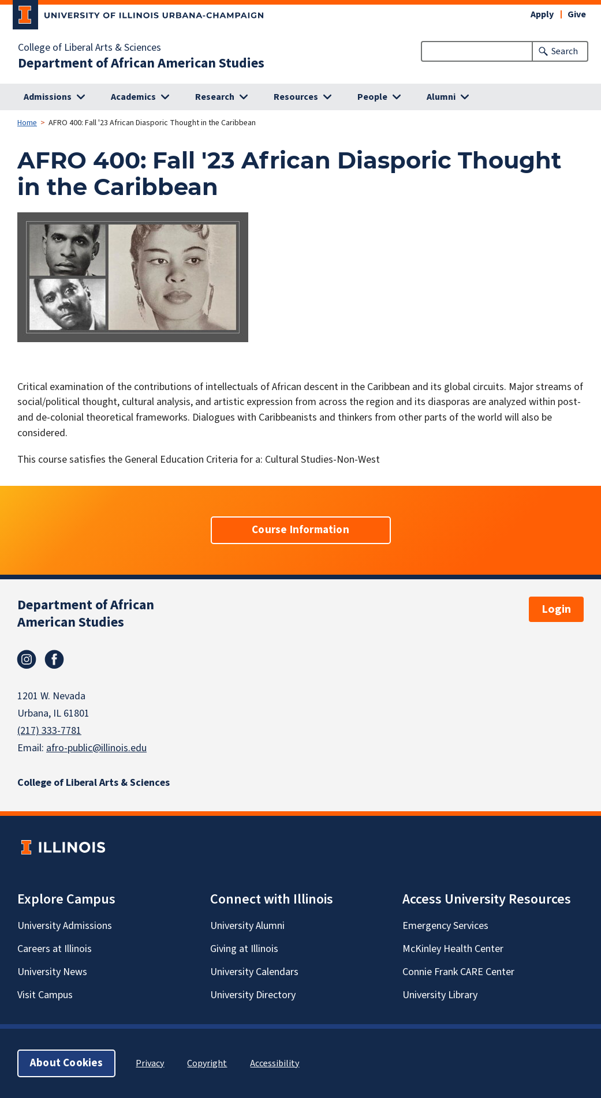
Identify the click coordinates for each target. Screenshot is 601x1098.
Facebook (54, 659)
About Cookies (66, 1063)
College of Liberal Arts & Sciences (89, 48)
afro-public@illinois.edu (96, 748)
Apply (542, 14)
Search (564, 51)
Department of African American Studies (141, 63)
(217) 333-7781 (49, 731)
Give (577, 14)
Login (556, 609)
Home (27, 123)
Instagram (26, 659)
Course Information (300, 530)
